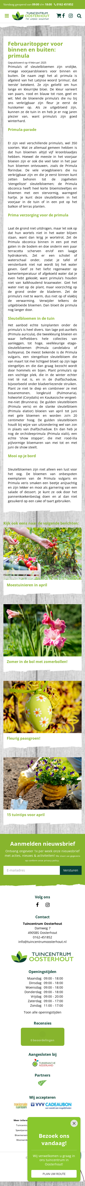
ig (70, 15)
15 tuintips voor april (26, 814)
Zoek (79, 15)
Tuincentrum (23, 1125)
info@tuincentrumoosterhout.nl (42, 942)
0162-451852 (42, 937)
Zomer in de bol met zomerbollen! (37, 661)
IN (47, 905)
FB (37, 905)
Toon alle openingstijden (42, 1012)
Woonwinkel (22, 1139)
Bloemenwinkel (23, 1135)
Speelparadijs (23, 1130)
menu (6, 15)
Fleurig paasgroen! (23, 738)
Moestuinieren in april (27, 584)
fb (63, 15)
